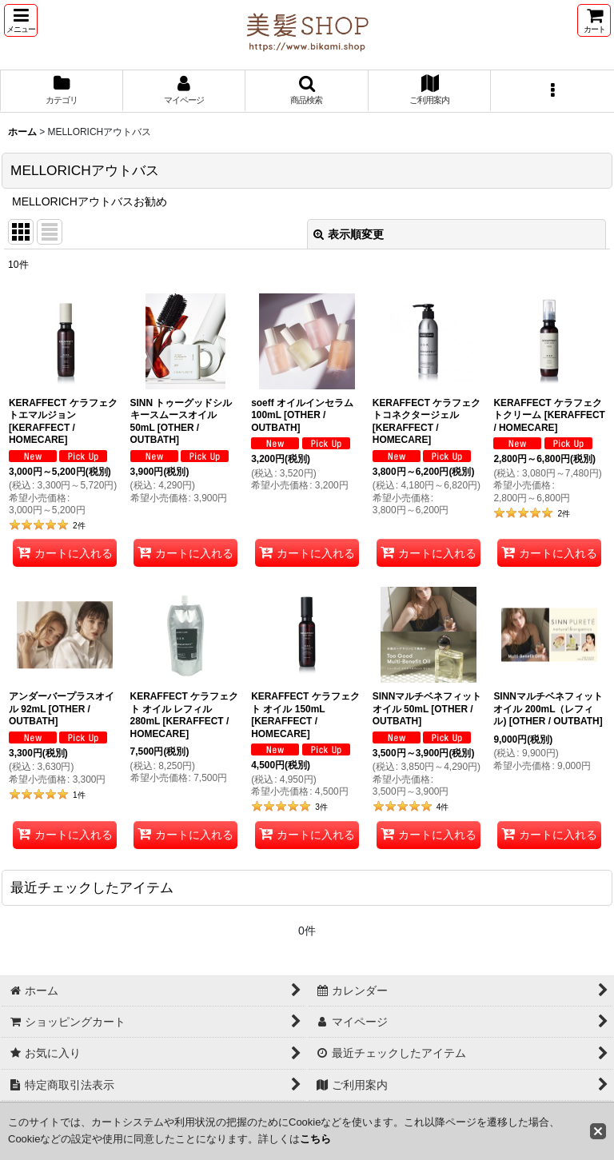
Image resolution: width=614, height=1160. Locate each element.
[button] (21, 20)
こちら (315, 1139)
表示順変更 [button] (348, 234)
